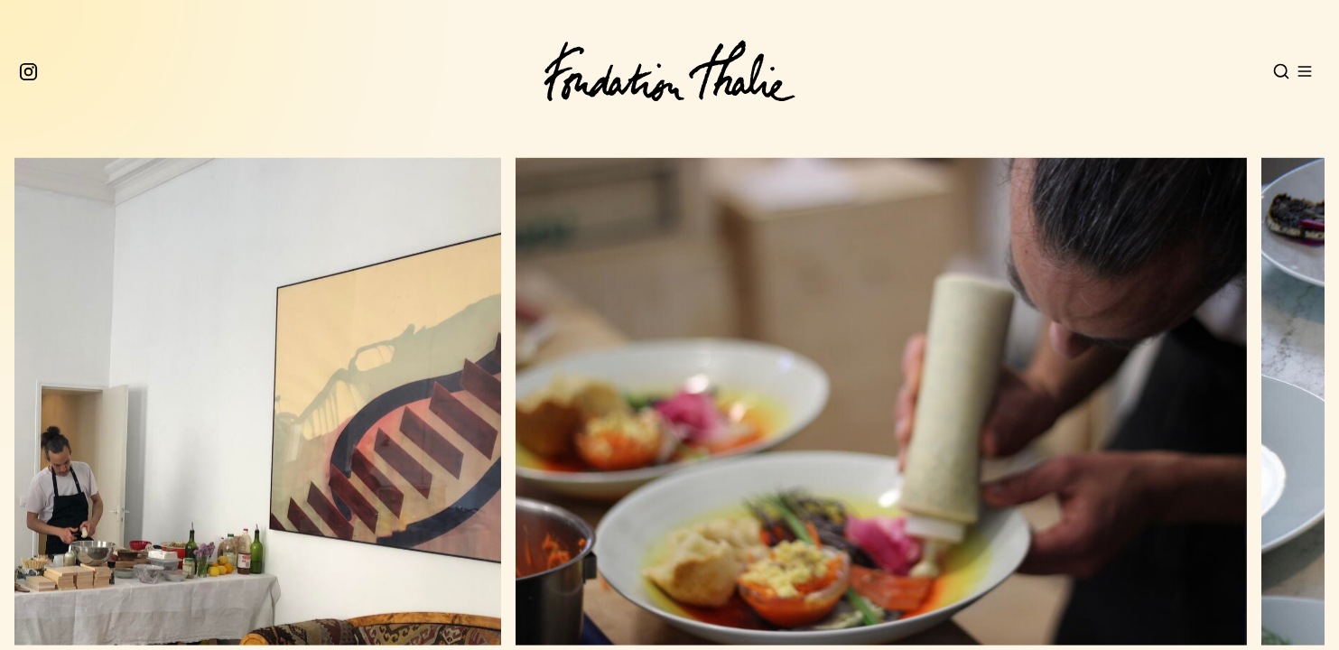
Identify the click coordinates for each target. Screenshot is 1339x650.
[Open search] (1281, 71)
